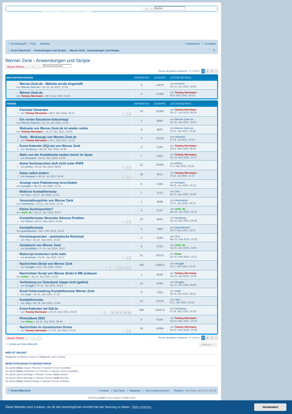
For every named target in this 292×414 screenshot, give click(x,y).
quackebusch (28, 230)
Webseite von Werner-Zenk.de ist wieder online (54, 128)
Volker (25, 276)
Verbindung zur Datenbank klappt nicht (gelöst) (54, 282)
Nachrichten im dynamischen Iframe (46, 327)
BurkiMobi (31, 248)
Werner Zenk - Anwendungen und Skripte (47, 60)
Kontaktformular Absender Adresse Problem (52, 218)
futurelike (30, 158)
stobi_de (26, 212)
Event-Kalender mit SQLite (39, 308)
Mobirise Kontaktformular (38, 191)
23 (129, 312)
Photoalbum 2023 (32, 318)
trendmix (180, 83)
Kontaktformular (31, 227)
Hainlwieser (27, 203)
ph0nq (29, 166)
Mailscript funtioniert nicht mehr (43, 254)
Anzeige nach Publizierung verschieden (48, 182)
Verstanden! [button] (270, 407)
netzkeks (180, 136)
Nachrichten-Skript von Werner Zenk (46, 263)
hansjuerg (31, 149)
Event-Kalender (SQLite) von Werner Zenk (50, 146)
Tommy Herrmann (32, 95)
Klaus (178, 253)
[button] (216, 71)
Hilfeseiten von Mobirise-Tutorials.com (64, 25)
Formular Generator (34, 109)
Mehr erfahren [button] (142, 407)
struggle (30, 267)
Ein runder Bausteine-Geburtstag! (44, 119)
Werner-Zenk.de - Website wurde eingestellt (51, 83)
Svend (29, 221)
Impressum (48, 32)
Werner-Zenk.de (30, 87)
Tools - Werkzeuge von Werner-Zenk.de (48, 137)
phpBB (102, 398)
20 (117, 312)
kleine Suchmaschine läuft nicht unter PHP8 (52, 163)
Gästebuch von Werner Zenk (40, 245)
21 (121, 312)
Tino (27, 194)
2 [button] (207, 71)
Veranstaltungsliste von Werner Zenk (46, 200)
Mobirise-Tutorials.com (67, 11)
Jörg (27, 303)
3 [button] (211, 71)
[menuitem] (31, 43)
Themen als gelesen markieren (172, 71)
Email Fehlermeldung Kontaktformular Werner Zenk (57, 291)
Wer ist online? (16, 352)
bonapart (30, 176)
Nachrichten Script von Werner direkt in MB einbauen (58, 273)
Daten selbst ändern (34, 173)
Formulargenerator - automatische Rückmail (52, 236)
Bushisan (30, 257)
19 (112, 312)
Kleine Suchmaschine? (36, 209)
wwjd (28, 294)
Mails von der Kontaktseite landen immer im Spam (56, 154)
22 (125, 312)
